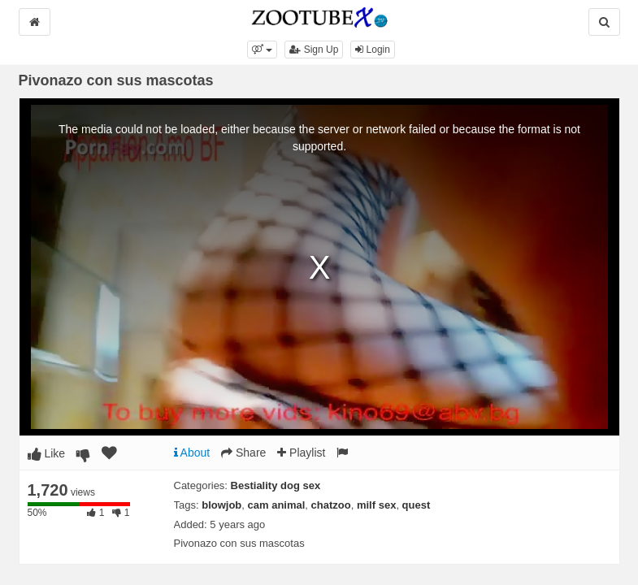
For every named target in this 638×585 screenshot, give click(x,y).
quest (416, 505)
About (192, 452)
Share (243, 452)
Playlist (301, 452)
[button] (262, 49)
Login (372, 49)
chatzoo (331, 505)
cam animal (277, 505)
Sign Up (313, 49)
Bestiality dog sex (276, 485)
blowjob (221, 505)
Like (47, 453)
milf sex (376, 505)
